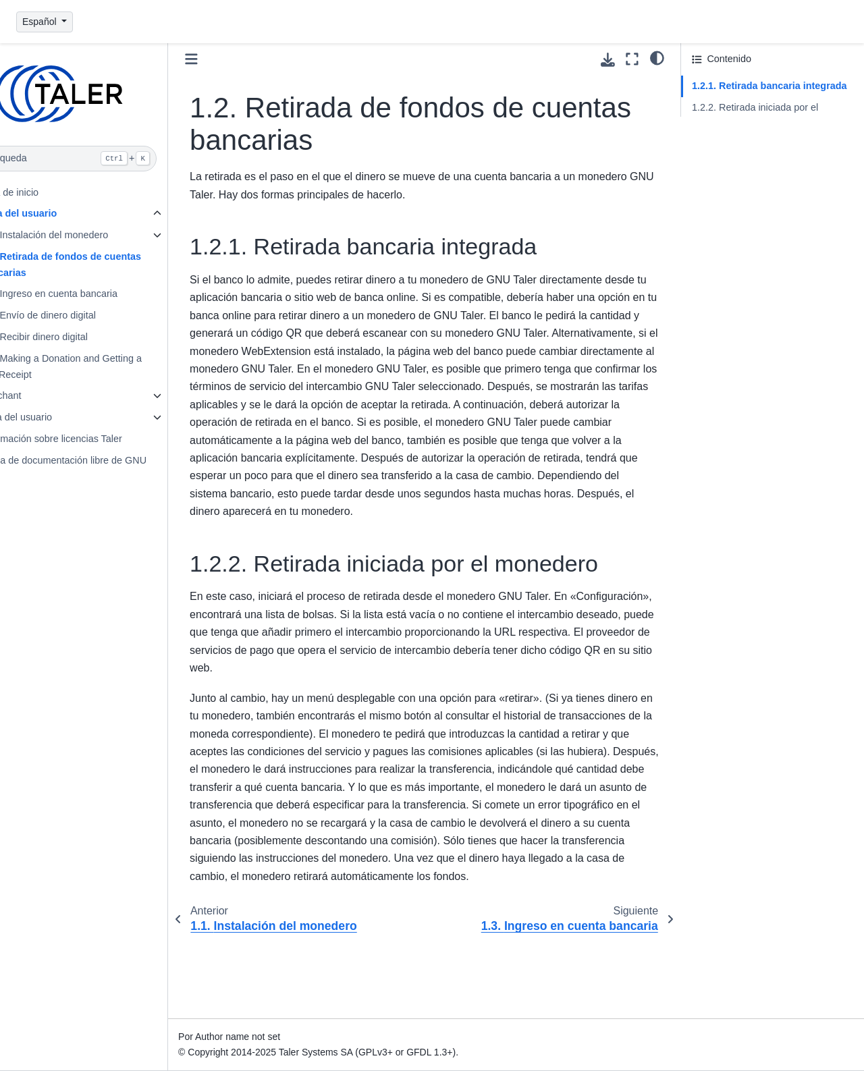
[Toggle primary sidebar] (239, 59)
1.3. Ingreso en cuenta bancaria (96, 293)
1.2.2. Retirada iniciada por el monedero (755, 115)
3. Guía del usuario (59, 417)
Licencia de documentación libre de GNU (106, 460)
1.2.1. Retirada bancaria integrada (769, 85)
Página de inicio (52, 192)
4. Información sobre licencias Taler (93, 438)
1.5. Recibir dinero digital (81, 336)
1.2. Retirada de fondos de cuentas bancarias (108, 264)
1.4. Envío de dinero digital (85, 315)
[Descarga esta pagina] (607, 60)
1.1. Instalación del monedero (92, 234)
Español (40, 21)
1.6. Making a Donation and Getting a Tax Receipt (108, 366)
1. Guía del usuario (61, 213)
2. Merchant (43, 395)
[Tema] (657, 57)
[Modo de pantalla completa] (632, 59)
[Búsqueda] (108, 158)
